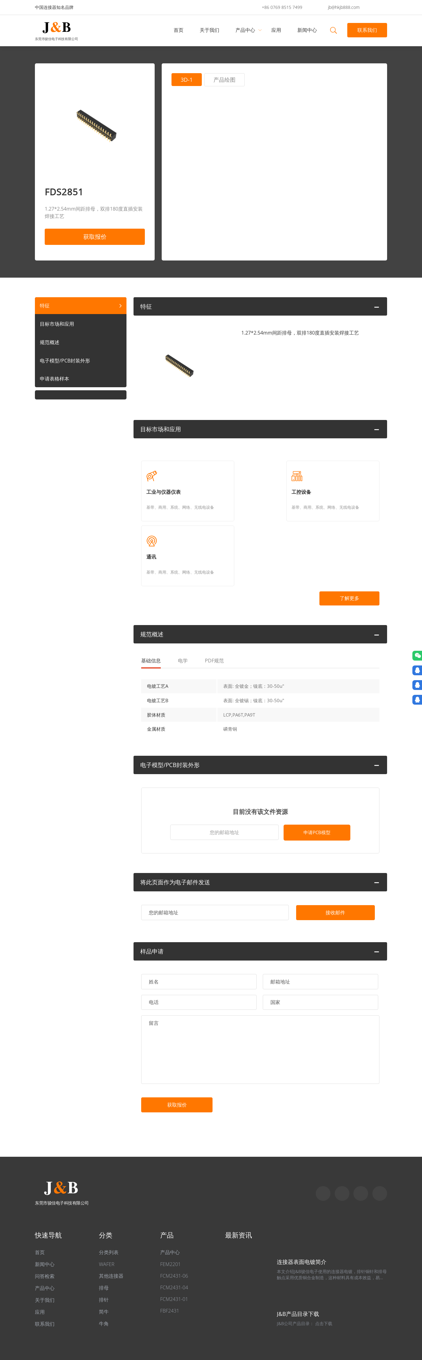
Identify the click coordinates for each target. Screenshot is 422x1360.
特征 (45, 305)
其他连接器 (111, 1233)
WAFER (107, 1221)
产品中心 (245, 30)
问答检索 (45, 1233)
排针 (104, 1256)
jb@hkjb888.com (344, 7)
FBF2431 (169, 1267)
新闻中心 (307, 30)
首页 (179, 30)
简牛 (104, 1268)
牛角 (104, 1280)
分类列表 (109, 1209)
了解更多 (347, 544)
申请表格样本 (54, 379)
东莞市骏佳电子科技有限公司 (56, 38)
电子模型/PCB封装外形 (65, 360)
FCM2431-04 (174, 1244)
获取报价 (95, 237)
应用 (276, 30)
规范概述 (49, 342)
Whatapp (342, 1150)
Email (360, 1150)
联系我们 (367, 30)
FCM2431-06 (174, 1233)
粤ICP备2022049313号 (119, 1326)
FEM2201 (170, 1221)
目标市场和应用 (57, 323)
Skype (323, 1150)
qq (379, 1150)
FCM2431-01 (174, 1256)
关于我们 (210, 30)
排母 (104, 1245)
